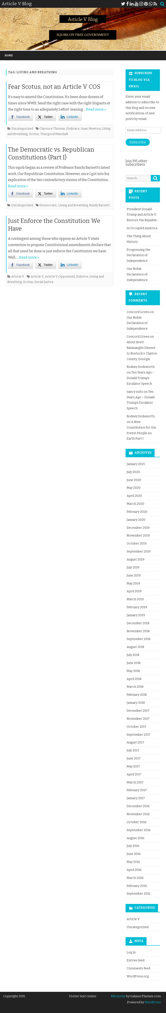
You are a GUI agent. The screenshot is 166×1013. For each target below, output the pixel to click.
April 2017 (134, 774)
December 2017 (138, 711)
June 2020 (134, 480)
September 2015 (138, 894)
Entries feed (135, 960)
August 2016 (135, 838)
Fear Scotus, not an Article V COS (54, 86)
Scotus (34, 134)
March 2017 (135, 782)
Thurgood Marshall (54, 134)
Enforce (82, 276)
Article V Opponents (60, 276)
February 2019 (137, 607)
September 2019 (139, 551)
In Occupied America (142, 228)
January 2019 (136, 615)
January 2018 (136, 703)
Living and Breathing (73, 205)
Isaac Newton (91, 128)
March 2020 (135, 504)
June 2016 (134, 854)
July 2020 (133, 472)
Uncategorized (22, 128)
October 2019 (137, 543)
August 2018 (135, 647)
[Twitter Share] (45, 117)
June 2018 (133, 663)
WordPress (152, 1002)
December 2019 (138, 528)
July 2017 (133, 750)
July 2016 (133, 846)
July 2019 (133, 567)
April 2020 (134, 496)
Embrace (73, 128)
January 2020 (136, 520)
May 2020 (133, 488)
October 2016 (137, 822)
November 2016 (138, 814)
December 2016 (138, 806)
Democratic (48, 205)
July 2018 (133, 655)
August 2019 (135, 559)
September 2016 (139, 830)
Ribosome (118, 996)
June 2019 (134, 575)
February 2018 (137, 695)
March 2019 (135, 599)
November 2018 (138, 631)
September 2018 (138, 639)
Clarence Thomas (52, 128)
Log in (131, 952)
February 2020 (137, 512)
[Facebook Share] (20, 117)
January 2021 (136, 464)
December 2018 (138, 623)
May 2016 (133, 862)
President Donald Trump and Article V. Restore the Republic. (142, 214)
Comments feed (138, 968)
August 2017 (135, 742)
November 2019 (138, 535)
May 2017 (133, 766)
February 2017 (137, 790)
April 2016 (134, 870)
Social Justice (44, 282)
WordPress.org (138, 976)
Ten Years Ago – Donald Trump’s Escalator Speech (140, 378)
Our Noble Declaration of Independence (137, 274)
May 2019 (133, 583)
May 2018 (133, 671)
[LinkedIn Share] (70, 117)
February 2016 (137, 886)
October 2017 (136, 727)
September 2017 (138, 735)
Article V (17, 276)
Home (9, 55)
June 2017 (133, 758)
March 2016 (135, 878)
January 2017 (136, 798)
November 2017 (138, 719)
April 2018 (134, 679)
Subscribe (137, 142)
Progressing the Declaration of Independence (138, 255)
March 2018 (135, 687)
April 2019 (134, 591)
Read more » (96, 109)
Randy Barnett (99, 205)
